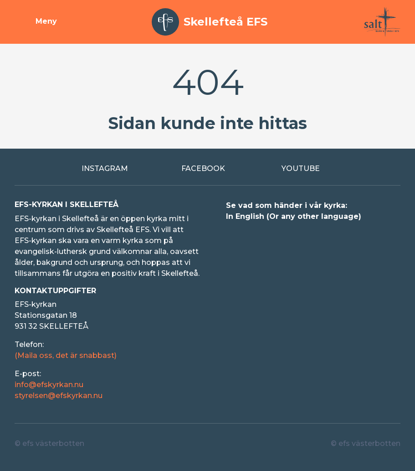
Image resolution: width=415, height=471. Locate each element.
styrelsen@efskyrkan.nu (58, 395)
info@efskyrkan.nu (49, 384)
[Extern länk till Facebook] (208, 168)
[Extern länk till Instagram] (107, 168)
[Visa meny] (36, 22)
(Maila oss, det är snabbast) (66, 355)
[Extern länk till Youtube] (307, 168)
